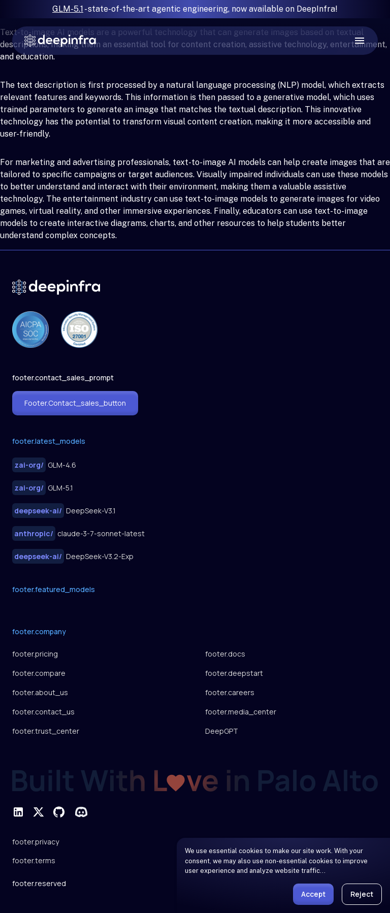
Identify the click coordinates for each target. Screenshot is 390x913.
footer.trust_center (45, 731)
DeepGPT (221, 731)
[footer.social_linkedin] (18, 812)
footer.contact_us (43, 711)
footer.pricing (35, 654)
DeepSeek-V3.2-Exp (73, 556)
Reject (361, 894)
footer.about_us (40, 692)
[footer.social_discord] (81, 812)
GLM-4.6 (44, 465)
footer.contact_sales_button (75, 403)
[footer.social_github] (59, 812)
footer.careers (229, 692)
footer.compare (39, 673)
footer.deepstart (234, 673)
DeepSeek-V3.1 (64, 510)
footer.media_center (240, 711)
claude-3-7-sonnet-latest (78, 533)
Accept (313, 894)
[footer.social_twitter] (38, 812)
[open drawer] (359, 41)
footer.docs (225, 654)
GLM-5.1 (67, 9)
